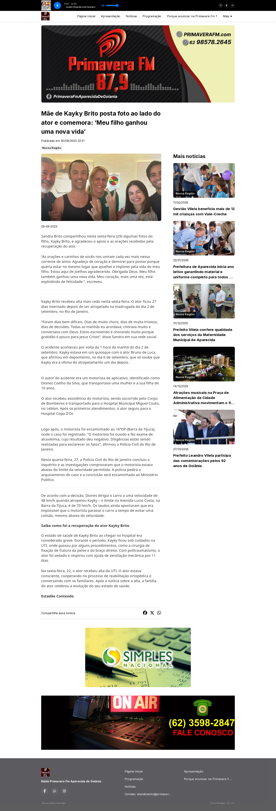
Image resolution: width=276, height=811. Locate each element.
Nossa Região (51, 148)
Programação (152, 16)
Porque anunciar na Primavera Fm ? (192, 16)
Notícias (131, 16)
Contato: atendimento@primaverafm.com (150, 794)
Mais (227, 16)
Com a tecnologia (222, 803)
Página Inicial (86, 16)
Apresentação (110, 16)
